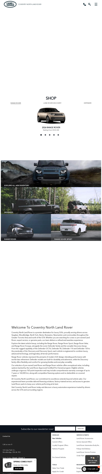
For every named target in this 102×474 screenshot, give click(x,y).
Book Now (18, 468)
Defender (87, 103)
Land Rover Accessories (85, 438)
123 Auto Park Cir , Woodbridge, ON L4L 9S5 (12, 451)
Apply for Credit (58, 471)
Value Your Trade (58, 468)
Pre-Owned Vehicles (59, 457)
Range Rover (16, 103)
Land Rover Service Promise (86, 452)
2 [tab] (45, 134)
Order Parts (80, 455)
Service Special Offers (84, 442)
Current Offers (57, 442)
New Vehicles (56, 438)
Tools (54, 465)
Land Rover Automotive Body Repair (89, 445)
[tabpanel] (51, 118)
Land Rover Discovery (52, 103)
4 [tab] (53, 134)
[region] (51, 46)
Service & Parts (83, 435)
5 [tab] (58, 134)
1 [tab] (40, 134)
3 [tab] (49, 134)
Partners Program (58, 449)
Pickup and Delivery (83, 449)
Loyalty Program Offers (60, 445)
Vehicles (55, 435)
